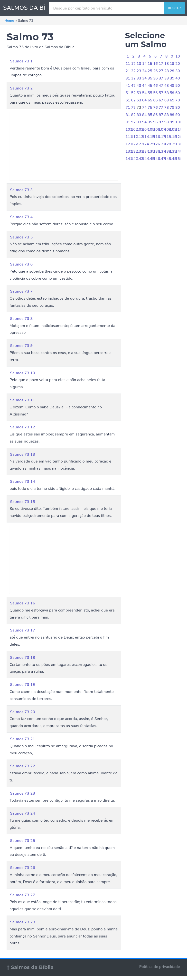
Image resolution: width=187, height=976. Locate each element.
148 (167, 158)
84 (144, 114)
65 (150, 100)
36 (155, 78)
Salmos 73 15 (22, 501)
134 (145, 151)
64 (144, 100)
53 (139, 92)
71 (128, 107)
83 (139, 114)
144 (145, 158)
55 (150, 92)
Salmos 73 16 (22, 603)
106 (156, 129)
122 (134, 144)
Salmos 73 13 (22, 454)
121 (129, 144)
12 (133, 63)
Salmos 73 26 (22, 867)
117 (162, 136)
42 (133, 85)
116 (156, 136)
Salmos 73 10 (22, 373)
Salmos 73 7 (21, 291)
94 (144, 122)
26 (155, 71)
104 (145, 129)
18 (166, 63)
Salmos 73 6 (21, 264)
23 (139, 71)
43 (139, 85)
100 (178, 122)
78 (166, 107)
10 (177, 56)
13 (139, 63)
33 (139, 78)
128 (167, 144)
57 (161, 92)
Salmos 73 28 (22, 922)
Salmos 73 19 (22, 684)
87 (161, 114)
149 (173, 158)
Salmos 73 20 (22, 712)
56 (155, 92)
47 (161, 85)
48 (166, 85)
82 (133, 114)
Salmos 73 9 (21, 345)
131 (129, 151)
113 (140, 136)
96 (155, 122)
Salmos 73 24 (22, 813)
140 (178, 151)
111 (129, 136)
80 (177, 107)
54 (144, 92)
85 (150, 114)
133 (140, 151)
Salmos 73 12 (22, 427)
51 (128, 92)
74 (144, 107)
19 (172, 63)
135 (151, 151)
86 (155, 114)
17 (161, 63)
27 (161, 71)
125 (151, 144)
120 (178, 136)
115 (151, 136)
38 (166, 78)
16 (155, 63)
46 (155, 85)
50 (177, 85)
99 (172, 122)
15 (150, 63)
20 (177, 63)
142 (134, 158)
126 (156, 144)
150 (178, 158)
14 (144, 63)
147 (162, 158)
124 (145, 144)
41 (128, 85)
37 (161, 78)
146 (156, 158)
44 (144, 85)
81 (128, 114)
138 (167, 151)
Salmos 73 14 (22, 481)
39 (172, 78)
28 (166, 71)
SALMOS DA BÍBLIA (30, 8)
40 (177, 78)
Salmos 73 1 (21, 61)
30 (177, 71)
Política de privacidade (159, 966)
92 (133, 122)
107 (162, 129)
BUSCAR (174, 8)
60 (177, 92)
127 (162, 144)
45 (150, 85)
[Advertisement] (63, 146)
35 (150, 78)
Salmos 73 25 (22, 840)
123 (140, 144)
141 (129, 158)
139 (173, 151)
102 (134, 129)
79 (172, 107)
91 (128, 122)
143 (140, 158)
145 (151, 158)
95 (150, 122)
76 (155, 107)
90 (177, 114)
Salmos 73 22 (22, 766)
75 (150, 107)
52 (133, 92)
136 (156, 151)
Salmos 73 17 (22, 630)
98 (166, 122)
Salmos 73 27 (22, 895)
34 (144, 78)
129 (173, 144)
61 (128, 100)
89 (172, 114)
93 (139, 122)
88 (166, 114)
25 (150, 71)
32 (133, 78)
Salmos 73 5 (21, 237)
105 (151, 129)
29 (172, 71)
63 (139, 100)
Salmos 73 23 (22, 793)
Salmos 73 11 (22, 400)
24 (144, 71)
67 (161, 100)
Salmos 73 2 (21, 88)
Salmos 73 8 (21, 318)
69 (172, 100)
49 (172, 85)
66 (155, 100)
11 (128, 63)
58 (166, 92)
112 (134, 136)
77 (161, 107)
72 (133, 107)
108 (167, 129)
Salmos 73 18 (22, 657)
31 (128, 78)
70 (177, 100)
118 (167, 136)
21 (128, 71)
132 (134, 151)
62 (133, 100)
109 (173, 129)
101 (129, 129)
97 (161, 122)
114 (145, 136)
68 (166, 100)
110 (178, 129)
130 (178, 144)
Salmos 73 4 (21, 217)
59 (172, 92)
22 (133, 71)
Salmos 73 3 (21, 190)
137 (162, 151)
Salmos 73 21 (22, 739)
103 (140, 129)
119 (173, 136)
